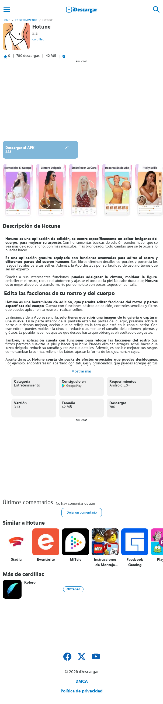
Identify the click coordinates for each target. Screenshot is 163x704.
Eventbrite (46, 560)
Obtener (73, 589)
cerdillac (38, 39)
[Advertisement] (81, 100)
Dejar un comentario (82, 512)
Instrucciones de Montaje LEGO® (105, 562)
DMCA (81, 681)
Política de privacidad (82, 691)
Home (6, 20)
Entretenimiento (26, 20)
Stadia (16, 560)
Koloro (30, 582)
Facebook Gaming (135, 562)
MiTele (75, 560)
